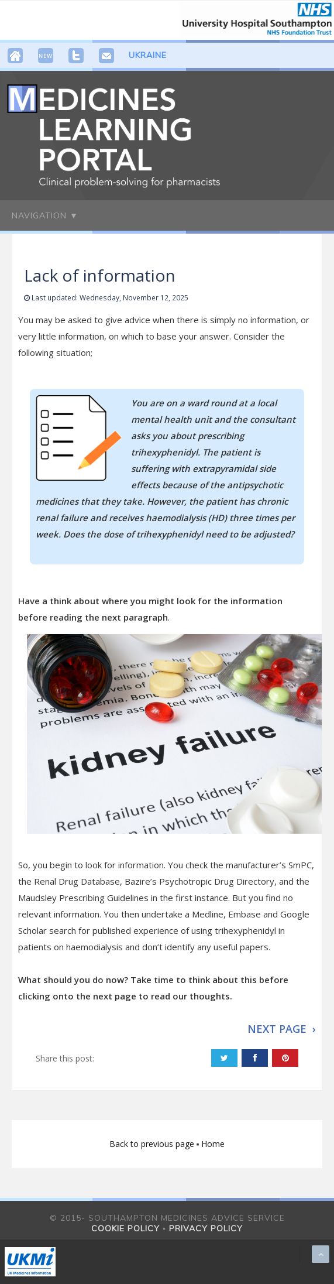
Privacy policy (206, 1228)
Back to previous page (153, 1143)
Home (213, 1143)
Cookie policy (125, 1228)
